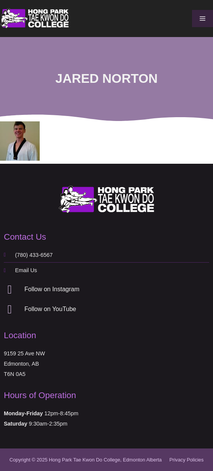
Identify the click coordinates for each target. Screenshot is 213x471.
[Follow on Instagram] (10, 289)
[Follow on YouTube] (10, 309)
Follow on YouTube (50, 309)
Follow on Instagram (51, 289)
